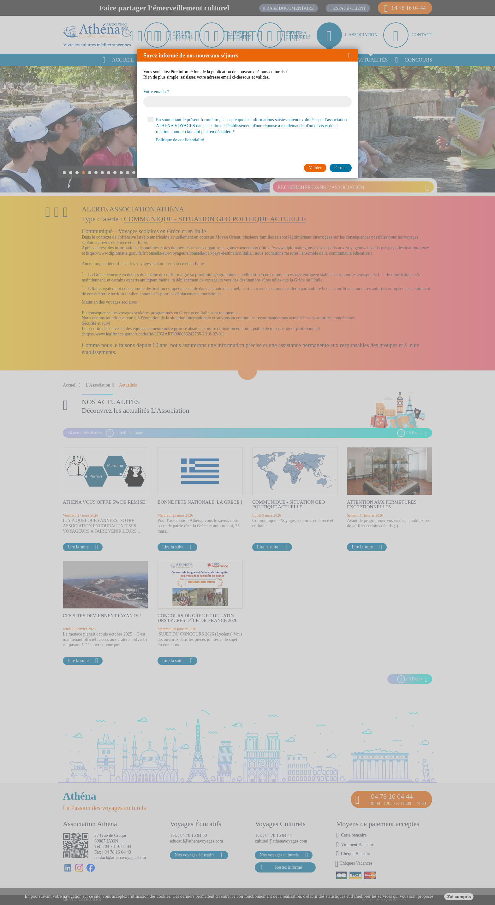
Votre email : (154, 92)
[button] (351, 55)
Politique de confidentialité (180, 140)
